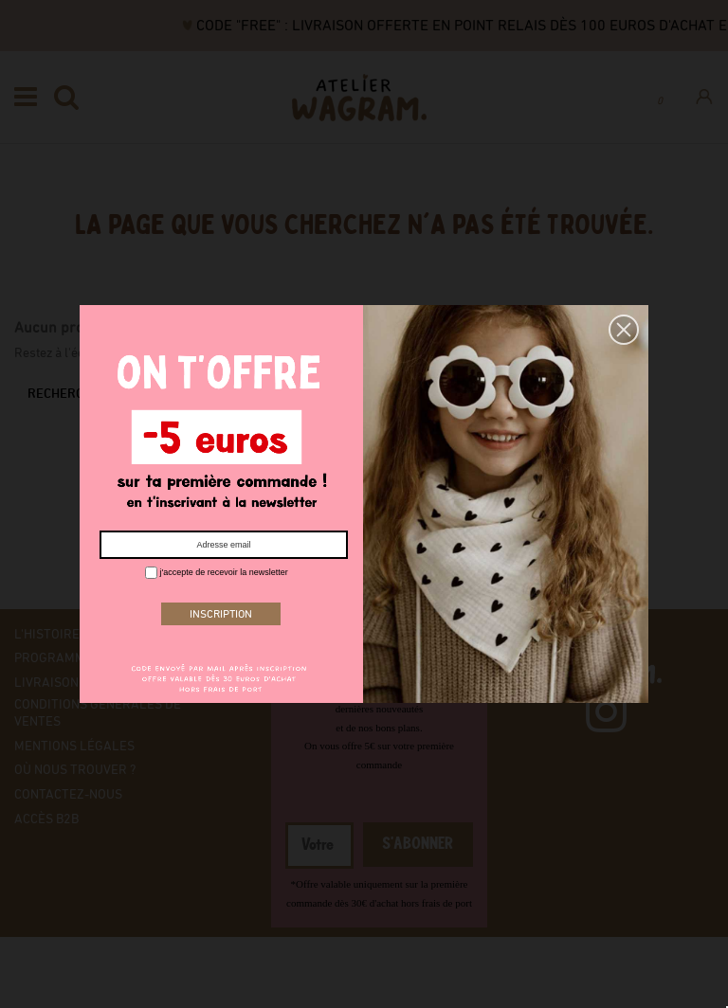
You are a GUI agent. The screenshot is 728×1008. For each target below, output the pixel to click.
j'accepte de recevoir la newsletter (216, 573)
